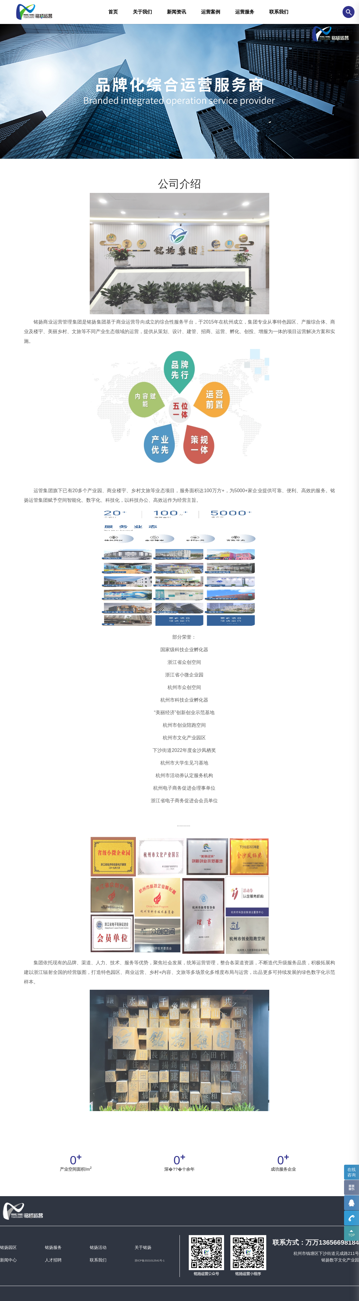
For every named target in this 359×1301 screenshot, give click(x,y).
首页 (113, 11)
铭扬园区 (8, 1247)
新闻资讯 (176, 11)
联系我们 (278, 11)
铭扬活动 (98, 1247)
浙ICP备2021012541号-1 (150, 1260)
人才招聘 (53, 1260)
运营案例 (210, 11)
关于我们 (142, 11)
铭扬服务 (53, 1247)
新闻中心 (8, 1260)
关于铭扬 (143, 1247)
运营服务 (244, 11)
